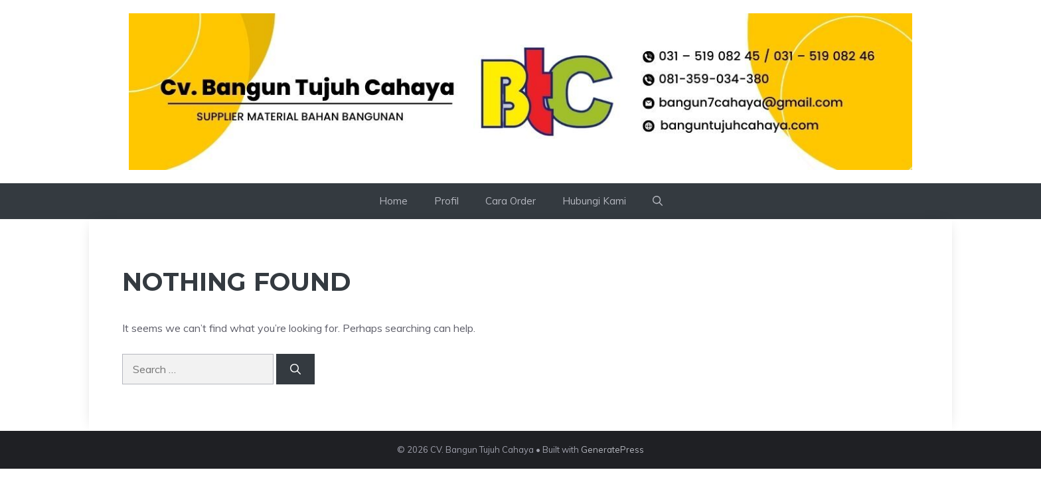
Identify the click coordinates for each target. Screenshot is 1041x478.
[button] (657, 201)
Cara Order (510, 201)
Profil (446, 201)
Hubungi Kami (594, 201)
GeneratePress (612, 449)
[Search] (295, 369)
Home (393, 201)
